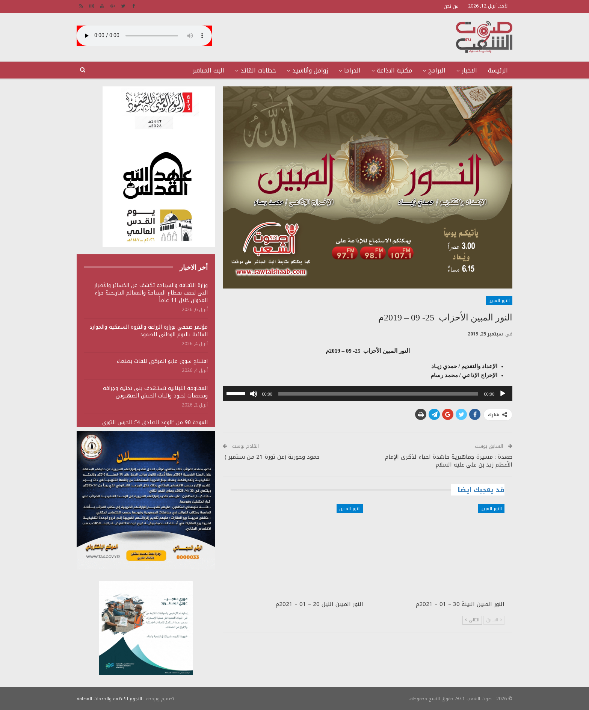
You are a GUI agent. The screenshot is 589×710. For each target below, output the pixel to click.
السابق (494, 620)
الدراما (352, 70)
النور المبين (499, 300)
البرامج (437, 70)
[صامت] (253, 393)
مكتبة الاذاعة (394, 70)
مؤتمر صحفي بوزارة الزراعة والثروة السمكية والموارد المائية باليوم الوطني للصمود (148, 331)
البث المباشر (208, 70)
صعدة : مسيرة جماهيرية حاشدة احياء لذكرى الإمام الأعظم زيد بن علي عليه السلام (448, 461)
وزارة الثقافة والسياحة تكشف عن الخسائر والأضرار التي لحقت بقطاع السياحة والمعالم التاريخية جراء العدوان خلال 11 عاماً (151, 292)
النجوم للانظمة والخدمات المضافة (109, 698)
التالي (472, 620)
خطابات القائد (258, 70)
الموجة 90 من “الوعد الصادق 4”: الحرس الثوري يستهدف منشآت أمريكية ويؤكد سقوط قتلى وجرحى (147, 426)
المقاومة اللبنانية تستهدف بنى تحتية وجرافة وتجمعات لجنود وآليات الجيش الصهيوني (155, 392)
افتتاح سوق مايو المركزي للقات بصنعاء (162, 361)
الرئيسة (498, 70)
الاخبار (469, 70)
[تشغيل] (502, 393)
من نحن (451, 6)
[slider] (378, 394)
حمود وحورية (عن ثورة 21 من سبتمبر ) (271, 457)
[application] (367, 393)
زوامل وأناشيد (310, 70)
